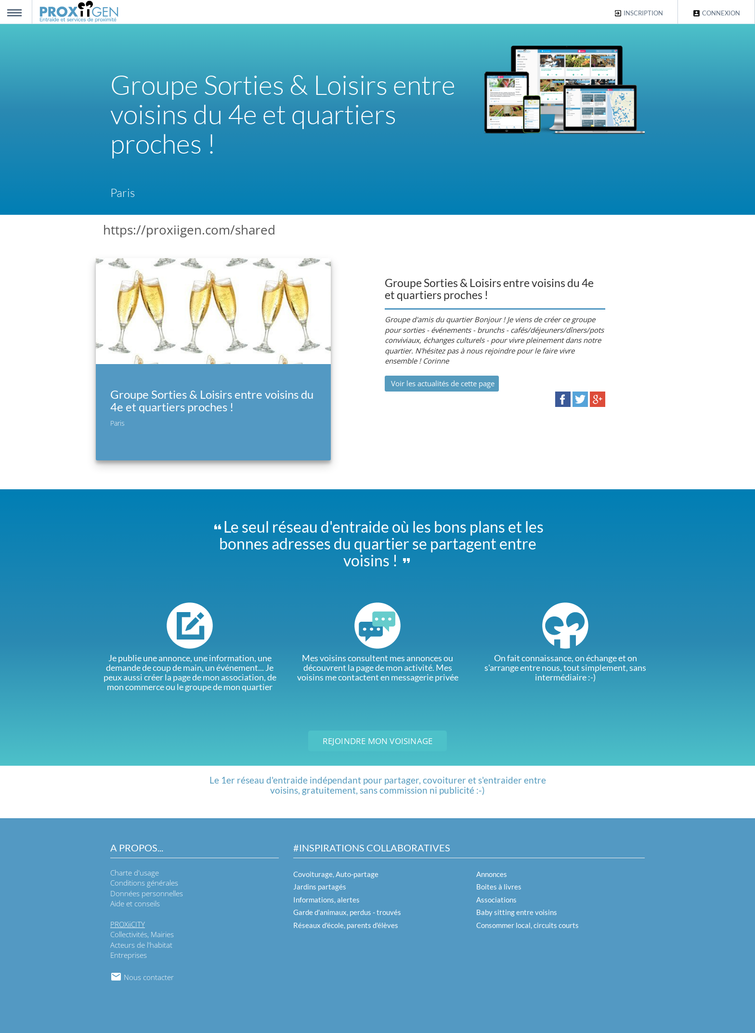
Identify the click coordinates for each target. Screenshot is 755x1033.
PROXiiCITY (127, 924)
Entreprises (128, 955)
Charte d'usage (134, 872)
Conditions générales (144, 883)
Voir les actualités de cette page (442, 383)
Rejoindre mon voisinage (378, 740)
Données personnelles (146, 893)
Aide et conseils (135, 903)
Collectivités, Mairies (142, 934)
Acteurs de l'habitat (141, 945)
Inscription (638, 13)
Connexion (716, 13)
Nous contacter (142, 977)
